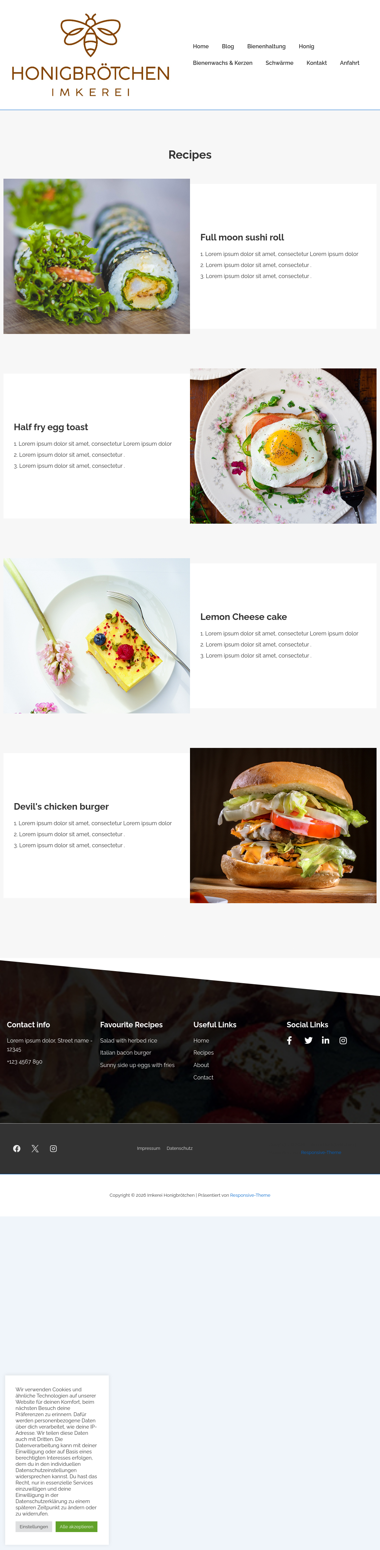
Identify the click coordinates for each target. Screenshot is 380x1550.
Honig (306, 46)
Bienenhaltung (266, 46)
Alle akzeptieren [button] (76, 1526)
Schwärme (280, 63)
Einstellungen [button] (34, 1526)
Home (201, 46)
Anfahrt (349, 63)
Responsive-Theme (321, 1152)
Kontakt (317, 63)
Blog (228, 46)
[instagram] (53, 1149)
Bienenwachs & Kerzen (223, 63)
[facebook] (16, 1149)
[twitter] (35, 1149)
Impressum (148, 1148)
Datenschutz (179, 1148)
